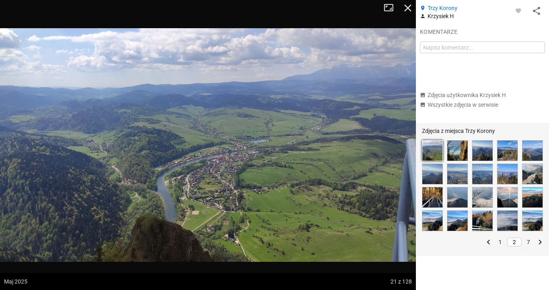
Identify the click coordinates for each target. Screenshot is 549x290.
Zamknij (408, 8)
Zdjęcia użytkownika (463, 95)
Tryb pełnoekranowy (392, 8)
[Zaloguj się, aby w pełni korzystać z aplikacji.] (518, 10)
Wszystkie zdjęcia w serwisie (459, 105)
